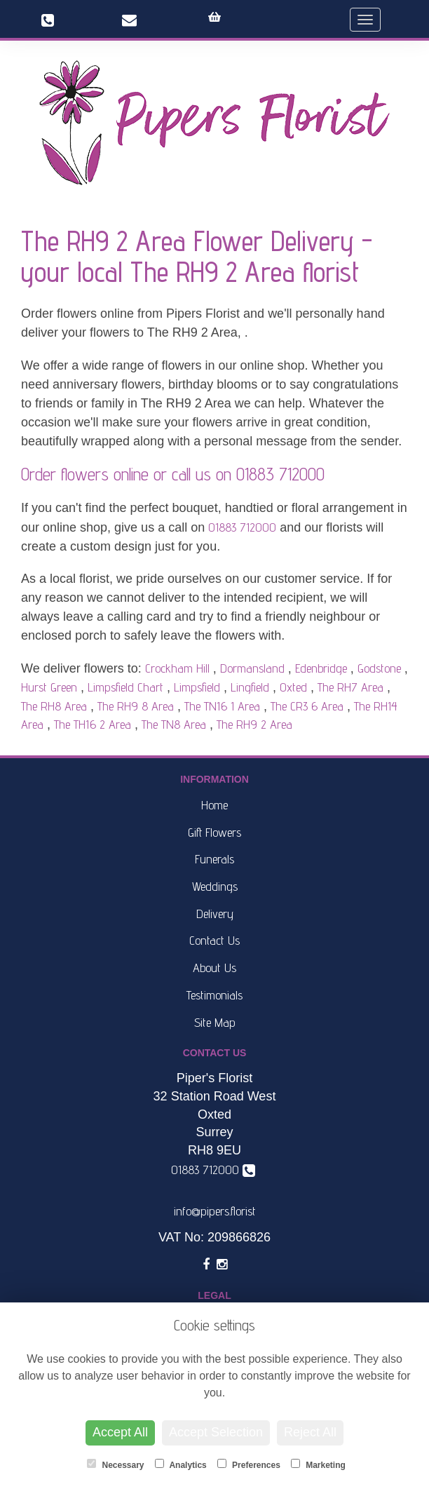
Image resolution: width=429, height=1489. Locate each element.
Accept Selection (216, 1432)
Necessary (115, 1464)
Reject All (310, 1432)
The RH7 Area (350, 687)
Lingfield (250, 687)
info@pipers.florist (215, 1211)
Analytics (181, 1464)
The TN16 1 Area (222, 706)
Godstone (379, 668)
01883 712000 (280, 474)
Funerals (214, 858)
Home (214, 804)
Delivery (214, 913)
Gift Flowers (214, 832)
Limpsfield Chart (125, 687)
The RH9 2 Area (254, 724)
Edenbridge (321, 668)
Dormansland (252, 668)
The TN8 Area (174, 724)
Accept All (120, 1432)
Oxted (293, 687)
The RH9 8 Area (135, 706)
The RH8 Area (54, 706)
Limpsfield (197, 687)
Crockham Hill (177, 668)
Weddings (215, 886)
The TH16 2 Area (92, 724)
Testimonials (214, 995)
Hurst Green (49, 687)
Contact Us (214, 940)
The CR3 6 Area (307, 706)
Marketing (318, 1464)
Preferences (248, 1464)
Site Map (215, 1022)
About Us (214, 967)
